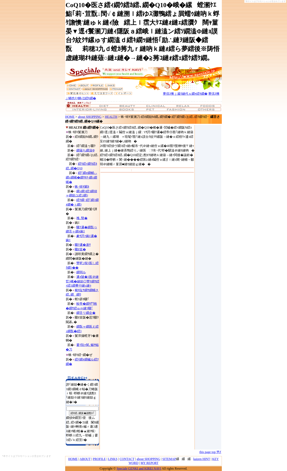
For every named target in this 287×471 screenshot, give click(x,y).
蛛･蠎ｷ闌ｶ (82, 186)
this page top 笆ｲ (210, 452)
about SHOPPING (89, 116)
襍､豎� (81, 218)
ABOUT (85, 459)
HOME (70, 116)
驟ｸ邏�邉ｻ (83, 244)
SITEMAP (169, 459)
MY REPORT (149, 463)
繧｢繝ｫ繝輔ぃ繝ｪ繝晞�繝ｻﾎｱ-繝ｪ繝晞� (81, 177)
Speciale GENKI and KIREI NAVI (139, 468)
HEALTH (111, 116)
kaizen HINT (201, 459)
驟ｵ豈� (80, 249)
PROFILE (99, 459)
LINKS (112, 459)
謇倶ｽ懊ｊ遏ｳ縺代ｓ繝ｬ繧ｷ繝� (185, 93)
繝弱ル (81, 272)
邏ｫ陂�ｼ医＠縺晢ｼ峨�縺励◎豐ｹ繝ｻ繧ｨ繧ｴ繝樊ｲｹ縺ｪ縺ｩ (82, 281)
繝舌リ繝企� (85, 313)
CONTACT (127, 459)
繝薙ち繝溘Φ (85, 150)
